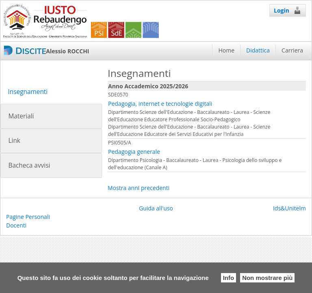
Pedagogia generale (134, 151)
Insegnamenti (28, 91)
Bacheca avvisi (29, 165)
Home (226, 50)
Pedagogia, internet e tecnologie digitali (160, 103)
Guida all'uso (156, 208)
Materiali (21, 116)
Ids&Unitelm (289, 208)
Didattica (258, 50)
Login (287, 10)
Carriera (292, 50)
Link (14, 140)
